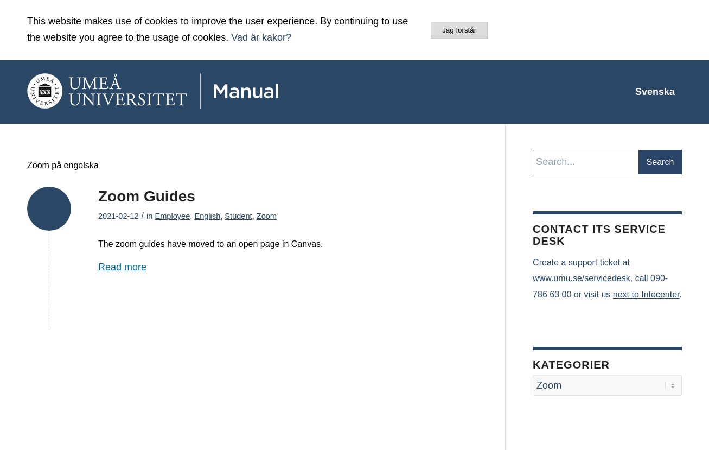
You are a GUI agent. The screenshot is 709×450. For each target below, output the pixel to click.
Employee (172, 216)
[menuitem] (655, 92)
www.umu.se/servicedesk (581, 278)
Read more (122, 267)
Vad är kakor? (261, 37)
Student (238, 216)
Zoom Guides (146, 196)
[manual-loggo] (184, 92)
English (207, 216)
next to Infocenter (646, 294)
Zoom (267, 216)
